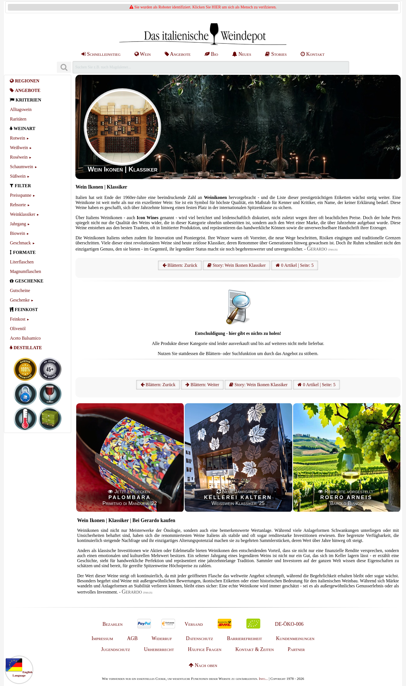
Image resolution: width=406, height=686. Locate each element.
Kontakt (312, 54)
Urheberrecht (159, 649)
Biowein (17, 233)
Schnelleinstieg (101, 54)
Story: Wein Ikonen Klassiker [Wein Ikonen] (236, 265)
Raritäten (18, 119)
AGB (132, 638)
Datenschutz (199, 638)
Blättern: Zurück (180, 265)
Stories (276, 54)
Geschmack (20, 242)
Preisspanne (20, 195)
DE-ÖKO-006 (289, 624)
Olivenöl (17, 328)
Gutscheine (20, 290)
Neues (241, 54)
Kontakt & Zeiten (254, 649)
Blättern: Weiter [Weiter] (202, 384)
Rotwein (17, 138)
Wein (142, 54)
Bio (211, 54)
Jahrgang (18, 223)
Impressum (102, 638)
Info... (263, 678)
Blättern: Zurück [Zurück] (158, 384)
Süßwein (17, 176)
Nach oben (203, 665)
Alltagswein (20, 109)
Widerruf (162, 638)
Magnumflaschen (25, 271)
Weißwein (19, 147)
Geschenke (19, 300)
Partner (296, 649)
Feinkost (17, 319)
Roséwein (18, 157)
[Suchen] (64, 67)
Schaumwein (21, 166)
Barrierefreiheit (244, 638)
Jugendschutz (115, 649)
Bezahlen (113, 624)
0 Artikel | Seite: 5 (295, 265)
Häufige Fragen (204, 649)
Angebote (178, 54)
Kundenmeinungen (295, 638)
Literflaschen (21, 261)
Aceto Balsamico (25, 338)
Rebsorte (18, 204)
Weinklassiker (22, 214)
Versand (194, 624)
